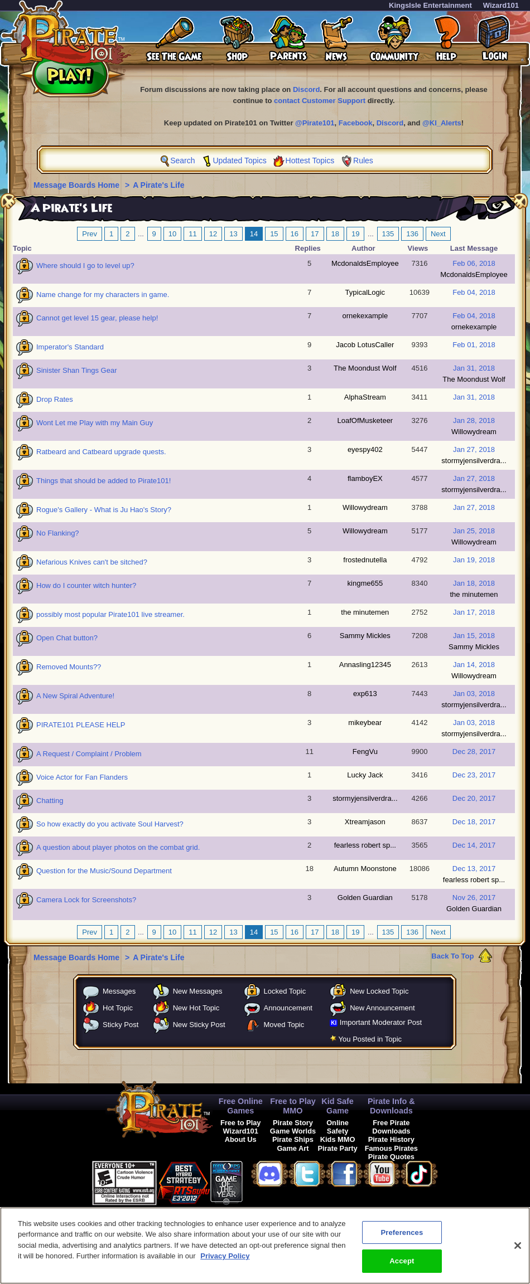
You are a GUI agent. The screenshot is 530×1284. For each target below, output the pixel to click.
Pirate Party (338, 1148)
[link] (270, 1181)
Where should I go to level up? (85, 265)
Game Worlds (293, 1131)
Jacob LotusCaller (365, 345)
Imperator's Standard (70, 347)
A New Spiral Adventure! (75, 696)
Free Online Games (241, 1106)
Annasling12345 (365, 664)
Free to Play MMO (293, 1106)
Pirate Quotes (391, 1156)
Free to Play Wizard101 (240, 1126)
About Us (241, 1139)
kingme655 (365, 583)
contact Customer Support (319, 100)
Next (438, 234)
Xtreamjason (365, 822)
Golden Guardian (365, 897)
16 (294, 234)
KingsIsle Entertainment (430, 5)
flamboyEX (365, 478)
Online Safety (337, 1126)
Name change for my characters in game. (102, 294)
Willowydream (474, 431)
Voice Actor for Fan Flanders (82, 777)
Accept (401, 1267)
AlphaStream (365, 397)
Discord (306, 89)
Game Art (293, 1148)
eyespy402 (365, 449)
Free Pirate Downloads (391, 1126)
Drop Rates (54, 399)
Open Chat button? (67, 638)
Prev (89, 234)
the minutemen (474, 594)
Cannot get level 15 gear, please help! (97, 318)
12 (213, 234)
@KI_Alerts (441, 123)
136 (412, 234)
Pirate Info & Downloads (391, 1106)
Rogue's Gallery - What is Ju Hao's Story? (103, 509)
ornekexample (365, 316)
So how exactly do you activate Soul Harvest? (110, 824)
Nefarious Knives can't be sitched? (91, 562)
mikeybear (365, 722)
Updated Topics (239, 160)
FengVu (365, 751)
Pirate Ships (293, 1139)
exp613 (365, 693)
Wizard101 (501, 5)
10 (172, 234)
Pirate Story (293, 1122)
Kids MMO (337, 1139)
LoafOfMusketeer (365, 420)
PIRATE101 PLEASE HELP (80, 725)
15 (274, 234)
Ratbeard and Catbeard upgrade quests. (101, 452)
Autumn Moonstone (365, 868)
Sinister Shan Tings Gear (76, 370)
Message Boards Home (77, 185)
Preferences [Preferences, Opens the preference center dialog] (401, 1238)
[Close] (517, 1251)
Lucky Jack (365, 775)
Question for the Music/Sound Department (104, 871)
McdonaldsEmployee (365, 263)
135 (388, 234)
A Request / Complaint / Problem (89, 754)
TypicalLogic (365, 292)
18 (335, 234)
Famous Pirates (391, 1148)
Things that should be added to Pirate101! (103, 480)
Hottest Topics (310, 160)
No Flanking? (57, 533)
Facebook (356, 123)
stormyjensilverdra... (473, 460)
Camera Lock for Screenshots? (86, 900)
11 (192, 234)
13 (233, 234)
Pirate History (391, 1139)
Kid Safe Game (337, 1106)
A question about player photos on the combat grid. (118, 847)
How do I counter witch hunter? (86, 585)
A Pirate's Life (158, 185)
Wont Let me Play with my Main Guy (94, 423)
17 (315, 234)
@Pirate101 (315, 123)
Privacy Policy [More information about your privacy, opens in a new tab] (224, 1262)
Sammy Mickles (365, 635)
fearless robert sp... (365, 845)
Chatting (49, 800)
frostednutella (365, 560)
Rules (363, 160)
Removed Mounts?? (68, 667)
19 (355, 234)
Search (182, 160)
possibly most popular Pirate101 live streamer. (110, 614)
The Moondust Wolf (365, 368)
